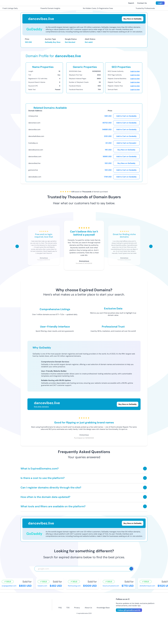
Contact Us (142, 3)
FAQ (60, 607)
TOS (67, 607)
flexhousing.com (74, 586)
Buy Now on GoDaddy (126, 150)
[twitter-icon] (80, 602)
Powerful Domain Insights (49, 8)
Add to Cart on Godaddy (126, 116)
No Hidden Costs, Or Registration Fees (96, 8)
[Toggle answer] (145, 468)
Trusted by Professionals (144, 8)
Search (131, 3)
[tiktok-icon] (95, 602)
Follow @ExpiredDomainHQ (129, 610)
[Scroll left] (17, 246)
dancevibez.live (34, 163)
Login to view (135, 71)
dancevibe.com (34, 129)
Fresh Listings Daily (9, 8)
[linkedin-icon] (102, 602)
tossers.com (42, 586)
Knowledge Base (103, 607)
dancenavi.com (34, 123)
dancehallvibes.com (36, 136)
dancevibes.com (34, 156)
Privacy (77, 607)
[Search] (131, 569)
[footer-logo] (28, 604)
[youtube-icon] (88, 602)
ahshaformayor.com (147, 586)
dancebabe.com (34, 177)
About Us (88, 607)
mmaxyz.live (33, 116)
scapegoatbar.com (9, 586)
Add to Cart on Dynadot (126, 143)
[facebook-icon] (66, 602)
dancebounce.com (35, 150)
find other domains (41, 406)
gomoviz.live (33, 170)
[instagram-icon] (73, 602)
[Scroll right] (151, 246)
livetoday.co (33, 143)
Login (160, 3)
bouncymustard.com (111, 586)
